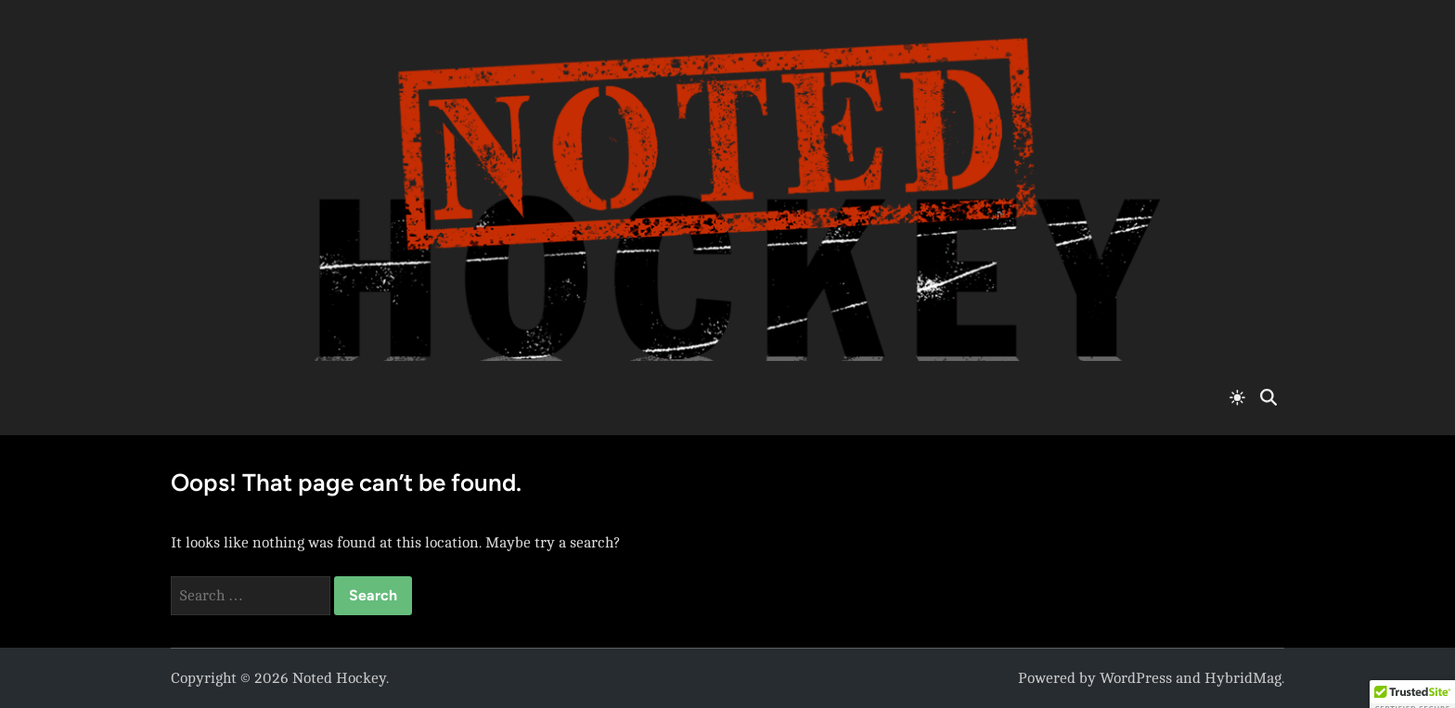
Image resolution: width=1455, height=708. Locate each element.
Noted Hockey (339, 678)
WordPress (1136, 678)
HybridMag (1242, 678)
